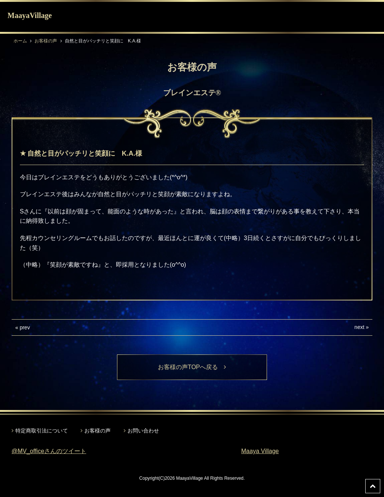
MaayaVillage (30, 15)
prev (25, 327)
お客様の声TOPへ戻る (192, 367)
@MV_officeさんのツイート (49, 451)
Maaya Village (260, 451)
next (359, 327)
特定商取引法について (41, 431)
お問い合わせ (143, 431)
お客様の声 (45, 41)
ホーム (20, 41)
